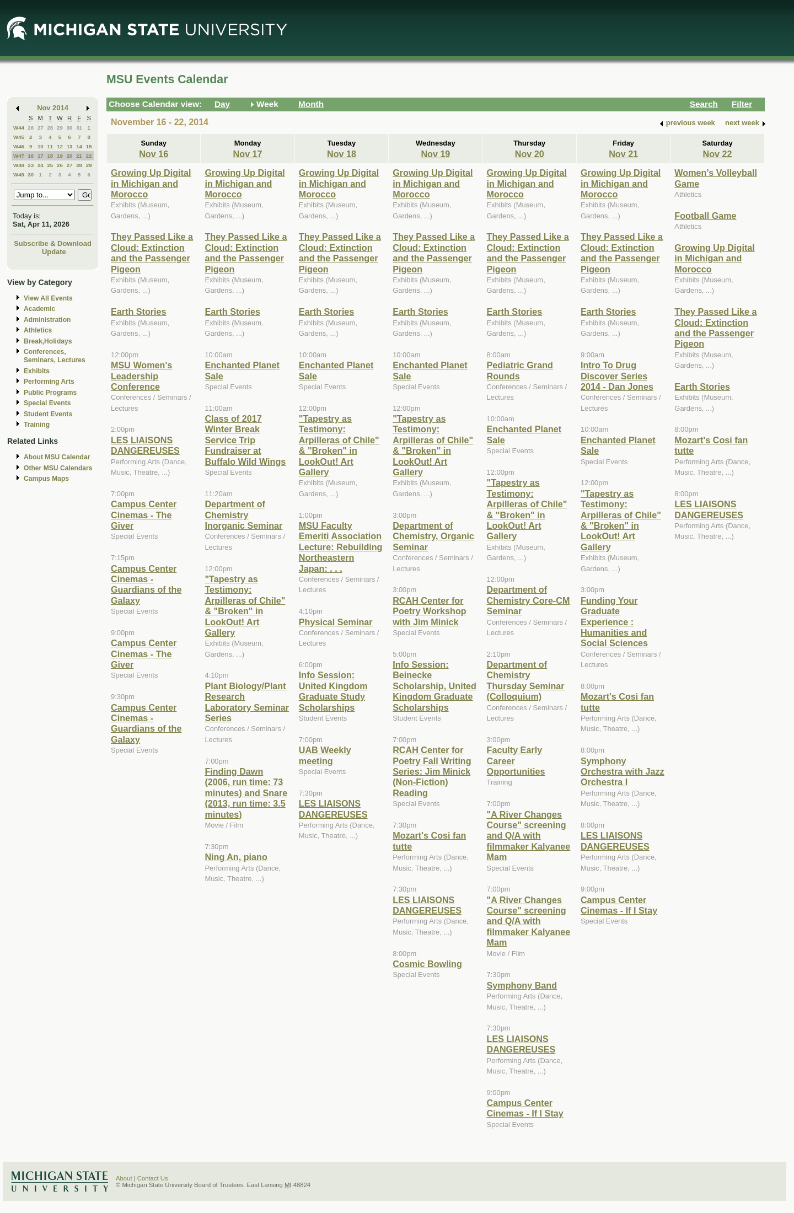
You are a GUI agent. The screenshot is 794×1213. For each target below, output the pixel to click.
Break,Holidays (48, 341)
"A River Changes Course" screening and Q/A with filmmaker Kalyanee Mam (529, 835)
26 (31, 128)
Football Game (705, 216)
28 (50, 128)
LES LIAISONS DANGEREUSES (145, 445)
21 (79, 156)
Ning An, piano (236, 857)
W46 (18, 146)
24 (40, 165)
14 (79, 146)
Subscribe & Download (53, 243)
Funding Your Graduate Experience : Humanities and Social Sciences (614, 621)
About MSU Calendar (57, 457)
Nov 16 (153, 154)
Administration (47, 320)
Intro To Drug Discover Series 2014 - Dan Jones (617, 375)
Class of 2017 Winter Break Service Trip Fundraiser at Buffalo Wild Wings (245, 440)
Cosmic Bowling (427, 964)
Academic (39, 309)
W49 (18, 174)
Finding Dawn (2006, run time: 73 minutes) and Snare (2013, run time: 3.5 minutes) (246, 792)
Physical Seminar (336, 622)
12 (60, 146)
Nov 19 (435, 154)
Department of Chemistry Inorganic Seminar (243, 514)
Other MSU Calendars (58, 468)
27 (40, 128)
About (124, 1178)
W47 (18, 156)
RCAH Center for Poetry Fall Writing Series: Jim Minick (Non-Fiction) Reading (432, 771)
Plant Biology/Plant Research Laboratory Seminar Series (247, 702)
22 (89, 156)
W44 (18, 128)
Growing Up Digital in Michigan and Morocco (151, 183)
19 (60, 156)
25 (50, 165)
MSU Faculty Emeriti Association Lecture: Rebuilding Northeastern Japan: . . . (341, 546)
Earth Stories (139, 311)
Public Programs (50, 392)
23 (31, 165)
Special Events (47, 403)
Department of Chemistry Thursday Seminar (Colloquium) (526, 680)
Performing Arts (49, 381)
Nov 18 (341, 154)
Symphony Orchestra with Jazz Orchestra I (622, 771)
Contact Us (152, 1178)
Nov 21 (623, 154)
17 (40, 156)
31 (79, 128)
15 (89, 146)
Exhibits (37, 371)
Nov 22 (717, 154)
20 (70, 156)
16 (31, 156)
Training (37, 424)
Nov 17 (247, 154)
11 (50, 146)
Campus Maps (46, 478)
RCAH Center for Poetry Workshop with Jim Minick (429, 611)
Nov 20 (529, 154)
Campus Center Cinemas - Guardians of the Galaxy (146, 584)
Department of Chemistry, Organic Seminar (433, 536)
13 (70, 146)
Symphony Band (522, 985)
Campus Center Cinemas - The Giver (143, 514)
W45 (18, 137)
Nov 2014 (52, 108)
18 (50, 156)
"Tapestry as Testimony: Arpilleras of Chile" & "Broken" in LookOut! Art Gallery (245, 605)
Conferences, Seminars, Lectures (54, 356)
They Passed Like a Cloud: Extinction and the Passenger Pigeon (152, 252)
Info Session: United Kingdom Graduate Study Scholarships (333, 691)
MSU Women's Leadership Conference (141, 375)
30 (70, 128)
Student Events (48, 414)
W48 (18, 165)
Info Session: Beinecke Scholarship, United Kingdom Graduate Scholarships (434, 685)
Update (54, 252)
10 (40, 146)
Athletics (38, 330)
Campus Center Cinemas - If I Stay (525, 1108)
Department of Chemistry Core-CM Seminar (528, 600)
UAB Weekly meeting (325, 755)
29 (60, 128)
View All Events (48, 298)
